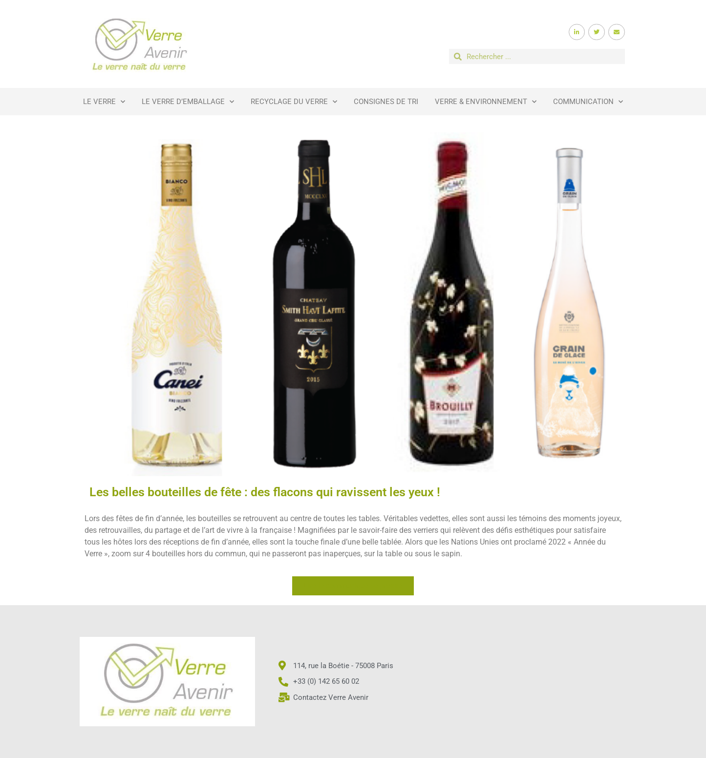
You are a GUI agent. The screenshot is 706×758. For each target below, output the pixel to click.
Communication (588, 101)
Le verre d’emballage (188, 101)
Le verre (104, 101)
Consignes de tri (386, 101)
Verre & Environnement (485, 101)
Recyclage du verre (294, 101)
